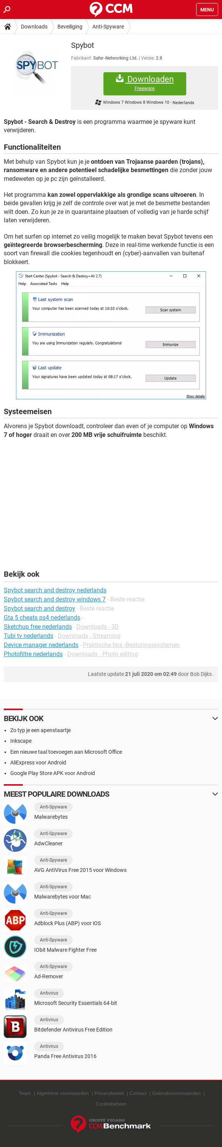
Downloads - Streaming (89, 635)
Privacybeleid (109, 1093)
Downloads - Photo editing (102, 654)
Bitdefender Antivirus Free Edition (73, 1030)
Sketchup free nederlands (38, 626)
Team (25, 1093)
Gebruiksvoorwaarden (176, 1093)
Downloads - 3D (97, 626)
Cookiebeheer (111, 1104)
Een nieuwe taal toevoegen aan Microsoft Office (66, 752)
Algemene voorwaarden (62, 1093)
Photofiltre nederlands (33, 654)
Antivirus (49, 993)
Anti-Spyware (108, 27)
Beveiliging (69, 27)
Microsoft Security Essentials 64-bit (75, 1003)
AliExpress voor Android (38, 762)
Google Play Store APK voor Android (52, 773)
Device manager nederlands (41, 645)
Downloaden (145, 83)
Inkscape (21, 741)
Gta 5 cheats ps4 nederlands (42, 617)
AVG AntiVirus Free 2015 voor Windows (80, 870)
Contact (138, 1093)
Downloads (34, 27)
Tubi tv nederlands (28, 635)
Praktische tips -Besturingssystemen (131, 645)
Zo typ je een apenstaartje (40, 730)
